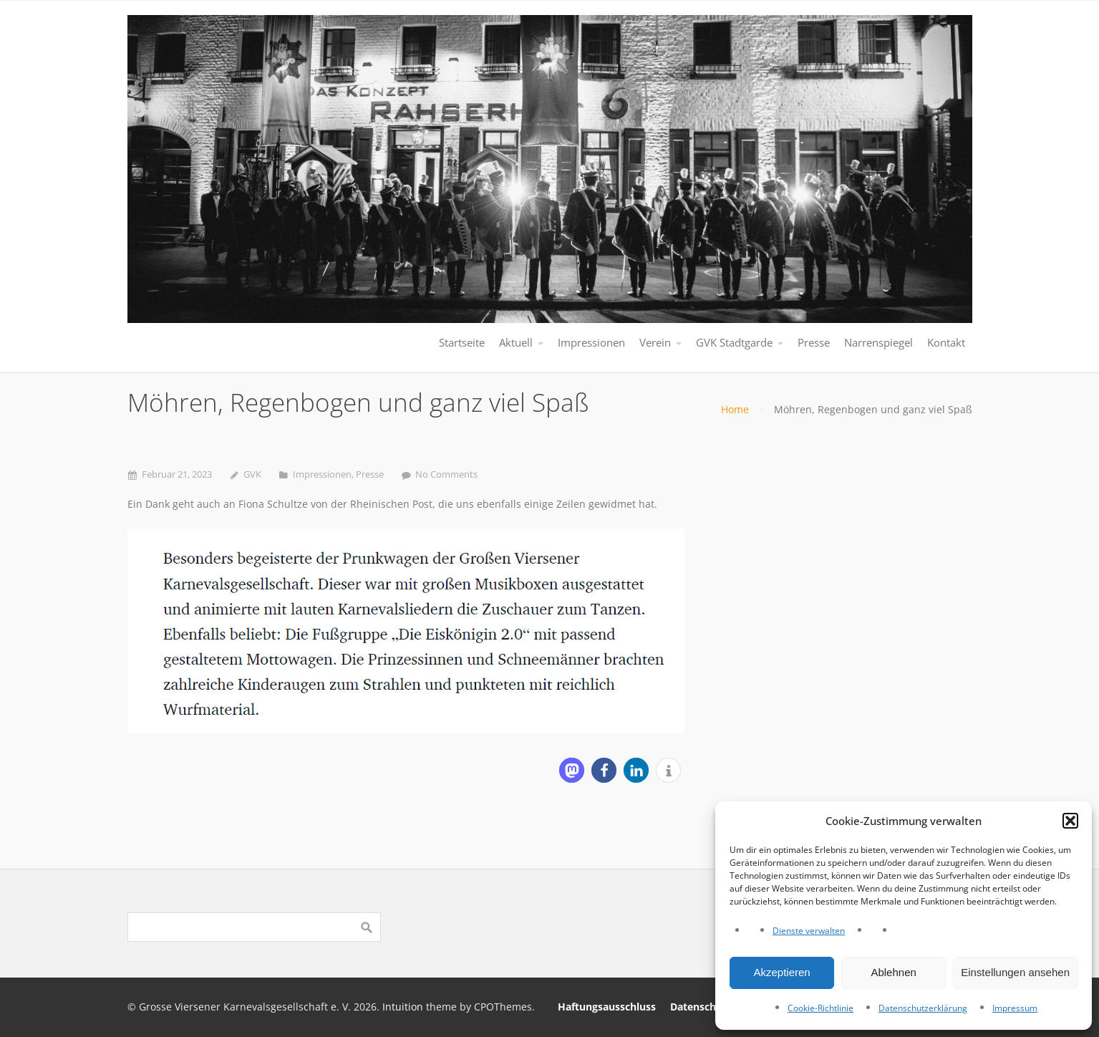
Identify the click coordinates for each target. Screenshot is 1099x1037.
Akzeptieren (781, 972)
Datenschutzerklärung (922, 1008)
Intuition (402, 1006)
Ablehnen (893, 972)
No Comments (446, 474)
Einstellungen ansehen (1015, 972)
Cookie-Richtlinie (820, 1008)
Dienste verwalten (809, 931)
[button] (1070, 821)
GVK (252, 474)
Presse (370, 474)
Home (735, 409)
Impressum (1014, 1008)
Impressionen (322, 474)
